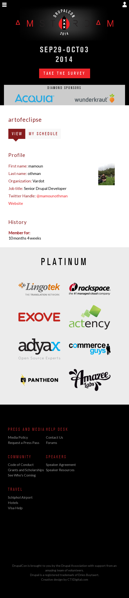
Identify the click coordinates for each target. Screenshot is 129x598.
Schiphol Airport (20, 497)
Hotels (13, 502)
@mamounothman (52, 195)
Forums (51, 442)
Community (19, 456)
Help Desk (57, 429)
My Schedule (43, 133)
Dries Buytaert (88, 575)
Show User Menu (124, 4)
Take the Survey (65, 73)
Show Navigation (4, 5)
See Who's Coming (22, 475)
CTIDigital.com (77, 579)
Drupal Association (74, 565)
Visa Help (15, 508)
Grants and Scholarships (26, 470)
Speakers (56, 456)
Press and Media (26, 429)
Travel (15, 489)
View (18, 134)
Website (15, 203)
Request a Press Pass (23, 442)
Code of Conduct (21, 464)
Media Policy (18, 437)
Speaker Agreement (61, 464)
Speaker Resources (60, 470)
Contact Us (54, 437)
